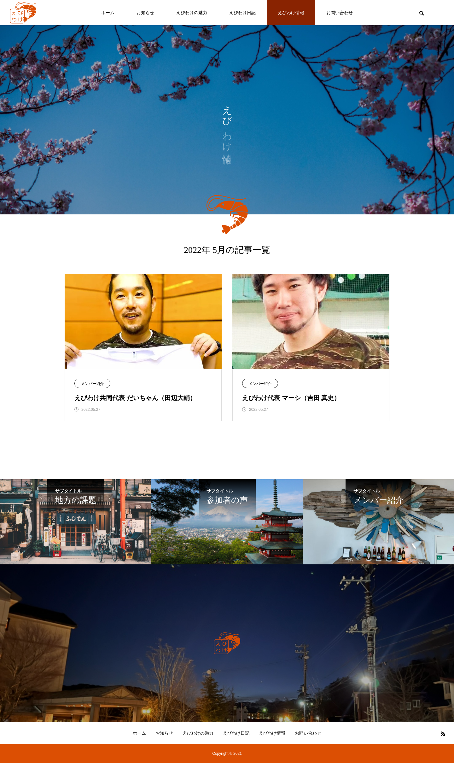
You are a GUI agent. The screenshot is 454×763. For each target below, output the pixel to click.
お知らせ (145, 12)
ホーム (107, 12)
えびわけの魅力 (191, 12)
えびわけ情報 (291, 12)
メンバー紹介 (92, 384)
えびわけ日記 (242, 12)
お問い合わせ (339, 12)
